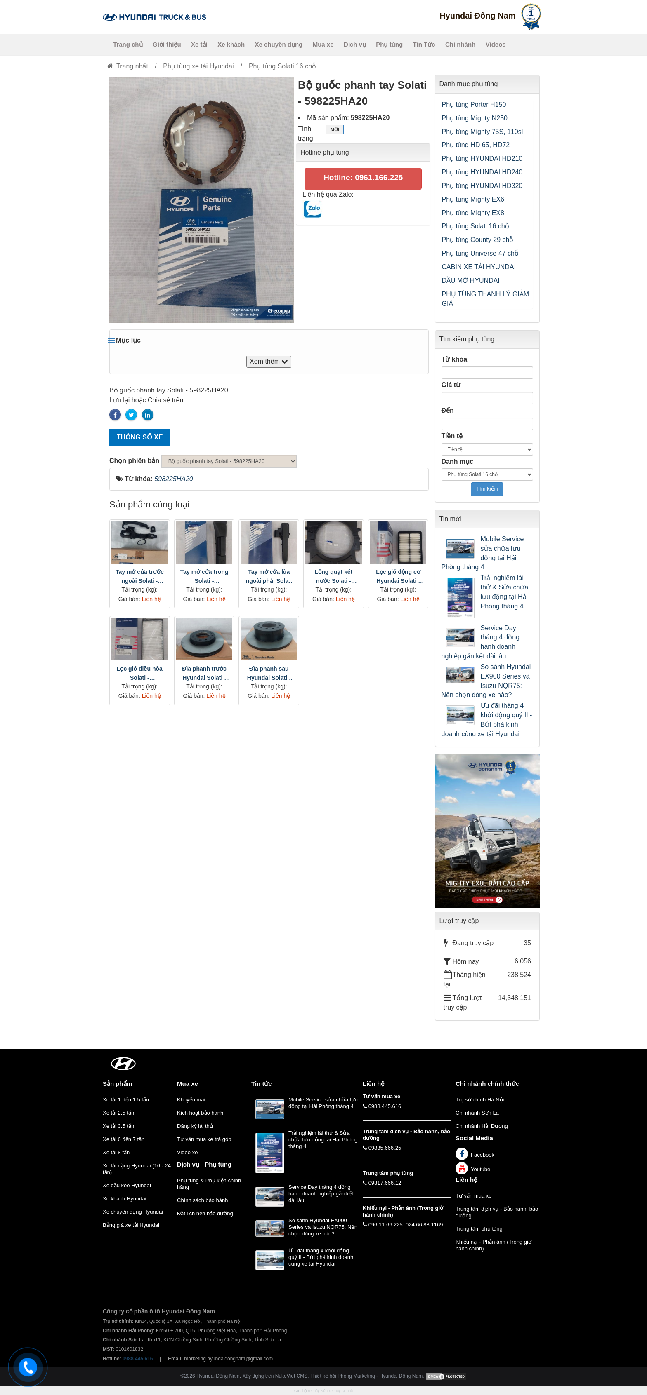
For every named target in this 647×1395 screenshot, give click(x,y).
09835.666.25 (384, 1148)
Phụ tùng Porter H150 (474, 104)
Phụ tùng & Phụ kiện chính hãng (209, 1183)
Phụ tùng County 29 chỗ (478, 239)
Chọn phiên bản (134, 460)
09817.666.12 (384, 1183)
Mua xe (323, 44)
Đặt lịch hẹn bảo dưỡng (205, 1213)
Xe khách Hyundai (124, 1198)
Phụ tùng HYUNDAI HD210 (482, 158)
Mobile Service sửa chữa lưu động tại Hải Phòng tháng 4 (483, 553)
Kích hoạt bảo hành (200, 1113)
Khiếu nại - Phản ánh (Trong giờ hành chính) (493, 1245)
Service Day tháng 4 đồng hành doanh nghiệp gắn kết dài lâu (481, 642)
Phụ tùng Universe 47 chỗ (480, 253)
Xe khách (231, 44)
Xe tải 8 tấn (116, 1152)
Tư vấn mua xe (474, 1196)
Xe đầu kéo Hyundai (127, 1185)
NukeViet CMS (291, 1376)
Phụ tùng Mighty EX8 (473, 212)
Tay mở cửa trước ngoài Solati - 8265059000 (140, 576)
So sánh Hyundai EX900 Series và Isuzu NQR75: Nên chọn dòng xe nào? (486, 681)
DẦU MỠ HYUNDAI (471, 280)
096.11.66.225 (385, 1224)
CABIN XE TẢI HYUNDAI (479, 266)
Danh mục (458, 461)
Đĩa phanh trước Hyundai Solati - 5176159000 (204, 673)
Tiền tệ (452, 435)
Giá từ (451, 384)
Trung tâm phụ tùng (479, 1229)
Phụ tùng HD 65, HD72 (476, 144)
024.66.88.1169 (424, 1224)
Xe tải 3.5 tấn (118, 1126)
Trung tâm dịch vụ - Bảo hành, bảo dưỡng (497, 1212)
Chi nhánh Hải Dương (482, 1126)
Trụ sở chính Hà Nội (480, 1100)
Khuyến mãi (191, 1100)
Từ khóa (455, 359)
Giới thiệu (167, 44)
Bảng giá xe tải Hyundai (131, 1225)
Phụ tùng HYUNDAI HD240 (482, 172)
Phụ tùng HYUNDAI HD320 (482, 185)
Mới (334, 130)
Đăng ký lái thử (195, 1126)
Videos (496, 44)
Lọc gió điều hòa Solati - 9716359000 (140, 673)
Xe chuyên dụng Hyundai (133, 1212)
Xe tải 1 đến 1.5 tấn (126, 1100)
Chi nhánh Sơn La (477, 1113)
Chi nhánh (460, 44)
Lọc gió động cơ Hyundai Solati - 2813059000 (398, 576)
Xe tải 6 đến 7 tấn (123, 1139)
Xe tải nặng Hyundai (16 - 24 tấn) (137, 1168)
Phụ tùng (389, 44)
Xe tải (199, 44)
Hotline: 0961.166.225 (363, 177)
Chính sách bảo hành (202, 1200)
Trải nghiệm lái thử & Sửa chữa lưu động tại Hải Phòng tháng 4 (505, 592)
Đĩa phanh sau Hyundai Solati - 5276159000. (269, 673)
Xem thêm (269, 361)
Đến (448, 410)
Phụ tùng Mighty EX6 (473, 199)
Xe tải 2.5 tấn (118, 1113)
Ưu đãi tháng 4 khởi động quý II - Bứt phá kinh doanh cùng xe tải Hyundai (487, 719)
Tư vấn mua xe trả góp (204, 1139)
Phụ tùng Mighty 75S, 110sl (482, 131)
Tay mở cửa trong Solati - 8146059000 (204, 576)
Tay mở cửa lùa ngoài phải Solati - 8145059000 (269, 576)
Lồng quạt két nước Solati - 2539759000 (333, 576)
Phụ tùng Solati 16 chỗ (475, 226)
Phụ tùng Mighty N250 (475, 118)
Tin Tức (424, 44)
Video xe (187, 1152)
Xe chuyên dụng (279, 44)
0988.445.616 (384, 1106)
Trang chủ (128, 44)
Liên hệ (466, 1179)
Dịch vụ (355, 44)
